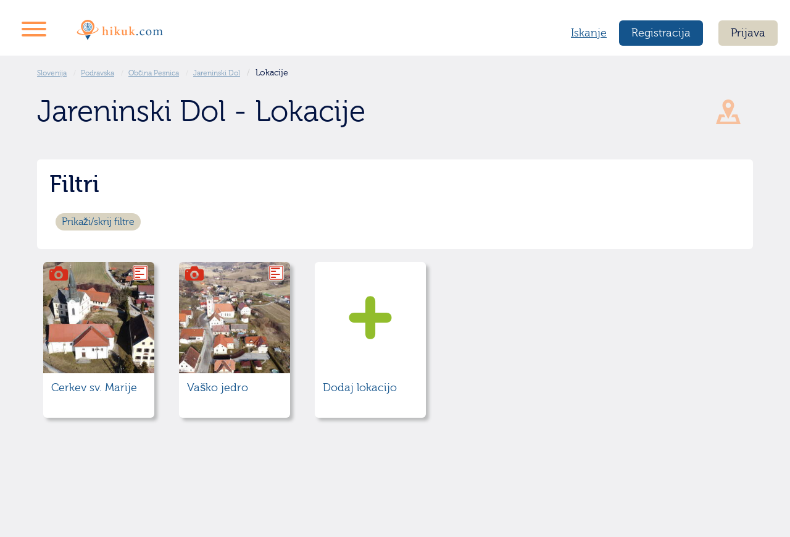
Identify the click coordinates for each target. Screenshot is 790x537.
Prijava (748, 33)
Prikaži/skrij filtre (98, 221)
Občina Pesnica (153, 73)
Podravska (97, 73)
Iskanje (589, 33)
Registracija (661, 33)
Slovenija (52, 73)
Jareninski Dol (216, 73)
